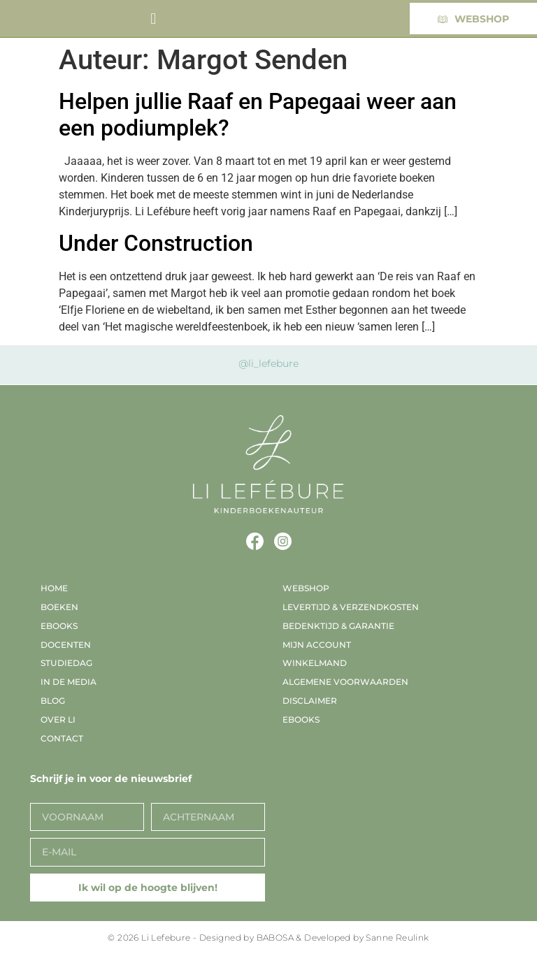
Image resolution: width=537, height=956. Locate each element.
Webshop (305, 588)
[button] (153, 18)
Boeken (59, 607)
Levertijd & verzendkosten (350, 607)
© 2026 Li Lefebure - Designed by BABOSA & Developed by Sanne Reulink (268, 937)
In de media (68, 681)
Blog (53, 700)
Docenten (66, 644)
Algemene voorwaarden (345, 681)
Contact (62, 738)
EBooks (59, 626)
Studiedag (66, 663)
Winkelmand (314, 663)
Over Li (58, 719)
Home (54, 588)
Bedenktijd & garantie (338, 626)
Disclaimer (309, 700)
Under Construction (156, 243)
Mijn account (316, 644)
